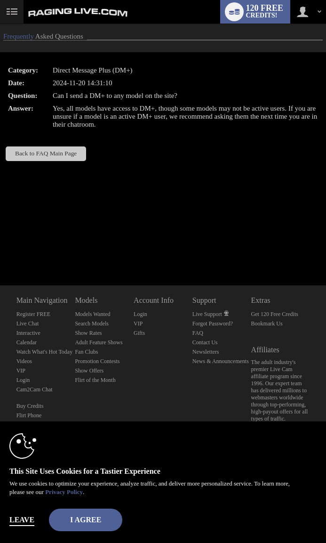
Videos (24, 361)
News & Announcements (220, 361)
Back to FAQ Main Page (46, 153)
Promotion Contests (97, 361)
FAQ (197, 333)
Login (23, 380)
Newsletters (205, 351)
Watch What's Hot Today (44, 351)
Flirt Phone (29, 415)
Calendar (26, 342)
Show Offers (89, 370)
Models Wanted (92, 314)
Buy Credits (30, 406)
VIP (20, 370)
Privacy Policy (64, 491)
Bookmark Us (267, 323)
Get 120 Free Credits (274, 314)
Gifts (139, 333)
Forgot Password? (212, 323)
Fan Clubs (86, 351)
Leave (21, 520)
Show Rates (88, 333)
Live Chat (27, 323)
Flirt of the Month (95, 380)
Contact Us (205, 342)
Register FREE (33, 314)
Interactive (28, 333)
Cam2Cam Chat (34, 389)
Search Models (92, 323)
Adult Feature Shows (98, 342)
